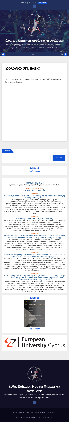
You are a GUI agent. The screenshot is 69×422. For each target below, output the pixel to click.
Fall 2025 (34, 168)
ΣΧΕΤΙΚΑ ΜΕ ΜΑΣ (47, 417)
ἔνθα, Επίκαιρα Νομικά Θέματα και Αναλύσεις (34, 41)
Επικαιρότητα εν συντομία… (34, 190)
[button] (62, 54)
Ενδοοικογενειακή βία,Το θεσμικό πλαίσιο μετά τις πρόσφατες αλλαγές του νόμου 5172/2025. (34, 197)
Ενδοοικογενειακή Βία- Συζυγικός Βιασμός (34, 219)
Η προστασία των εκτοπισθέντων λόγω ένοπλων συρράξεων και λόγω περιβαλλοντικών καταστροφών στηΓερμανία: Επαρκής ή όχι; (34, 236)
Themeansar (51, 412)
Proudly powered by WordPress (23, 412)
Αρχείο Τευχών (35, 417)
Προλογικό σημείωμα (21, 68)
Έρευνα (6, 151)
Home (17, 417)
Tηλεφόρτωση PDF (35, 171)
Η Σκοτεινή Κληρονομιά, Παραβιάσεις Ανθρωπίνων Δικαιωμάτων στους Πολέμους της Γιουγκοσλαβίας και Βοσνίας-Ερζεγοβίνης (34, 256)
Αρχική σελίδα (25, 417)
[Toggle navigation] (33, 54)
